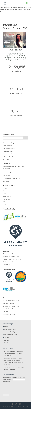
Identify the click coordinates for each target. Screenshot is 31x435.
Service (5, 191)
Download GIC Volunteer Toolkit (12, 178)
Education (6, 202)
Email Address (8, 379)
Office (5, 188)
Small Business (7, 145)
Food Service (6, 196)
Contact (6, 337)
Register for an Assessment (11, 262)
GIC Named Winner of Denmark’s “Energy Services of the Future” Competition (13, 353)
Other (5, 204)
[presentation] (9, 388)
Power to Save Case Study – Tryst (13, 259)
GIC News (6, 159)
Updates (6, 340)
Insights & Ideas (8, 151)
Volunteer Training (9, 332)
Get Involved (6, 176)
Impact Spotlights (8, 156)
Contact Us (6, 264)
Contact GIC (6, 181)
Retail (5, 194)
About (6, 326)
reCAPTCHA (6, 382)
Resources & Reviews (9, 154)
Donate (6, 343)
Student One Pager (8, 303)
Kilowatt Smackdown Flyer (11, 301)
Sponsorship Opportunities (11, 256)
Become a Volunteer (10, 329)
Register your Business (11, 334)
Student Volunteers (9, 148)
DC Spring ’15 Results (9, 314)
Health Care (6, 199)
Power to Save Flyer (8, 254)
